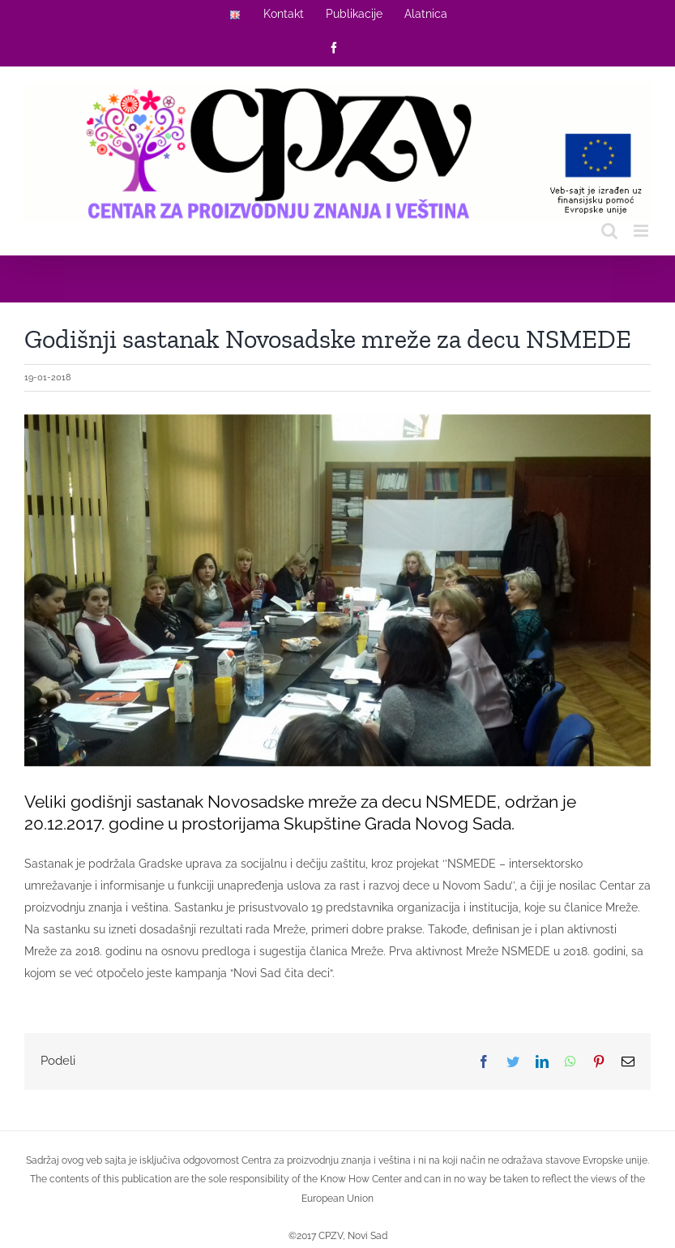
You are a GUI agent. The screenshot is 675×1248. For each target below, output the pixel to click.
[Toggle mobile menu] (642, 230)
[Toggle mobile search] (609, 230)
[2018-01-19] (337, 590)
